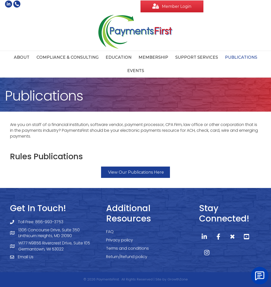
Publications (241, 57)
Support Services (196, 57)
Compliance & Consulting (67, 57)
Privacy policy (119, 240)
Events (135, 70)
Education (118, 57)
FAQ (110, 232)
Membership (153, 57)
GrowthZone (177, 279)
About (21, 57)
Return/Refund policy (126, 257)
